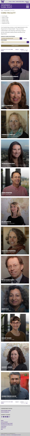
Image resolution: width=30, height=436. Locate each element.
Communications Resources (7, 424)
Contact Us (27, 1)
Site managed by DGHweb (16, 434)
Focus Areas (4, 40)
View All (16, 49)
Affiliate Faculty (5, 20)
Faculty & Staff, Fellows (20, 1)
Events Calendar (4, 422)
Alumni (13, 1)
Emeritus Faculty (5, 21)
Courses (10, 1)
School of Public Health (6, 410)
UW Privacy (3, 434)
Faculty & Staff (6, 10)
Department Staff (5, 23)
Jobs (2, 429)
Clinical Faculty (5, 19)
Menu (27, 4)
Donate (27, 2)
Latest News (3, 426)
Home (2, 10)
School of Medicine (5, 412)
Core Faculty (4, 16)
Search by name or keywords (8, 36)
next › (27, 50)
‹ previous (22, 49)
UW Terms (8, 434)
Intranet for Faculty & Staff (6, 423)
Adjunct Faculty (5, 17)
